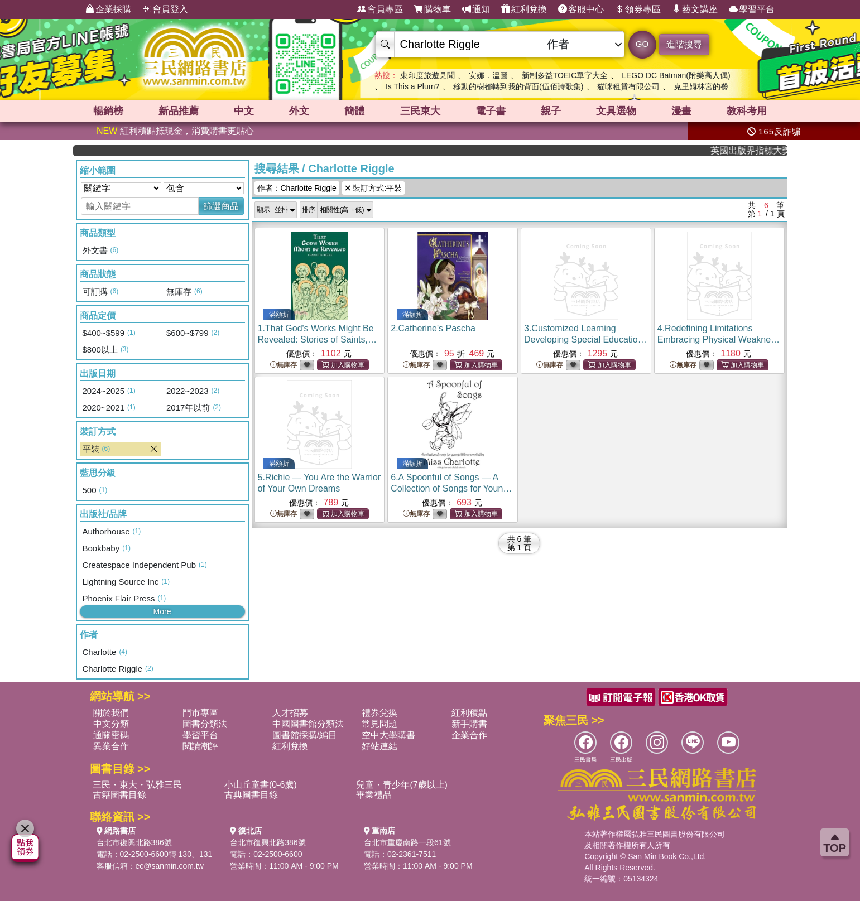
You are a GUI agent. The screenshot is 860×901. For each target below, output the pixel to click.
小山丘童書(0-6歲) (260, 784)
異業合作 (111, 746)
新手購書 (469, 724)
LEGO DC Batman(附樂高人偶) (676, 75)
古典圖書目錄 (251, 794)
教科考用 (747, 111)
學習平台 (752, 9)
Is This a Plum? (412, 86)
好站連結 (379, 746)
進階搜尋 (684, 44)
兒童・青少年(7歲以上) (402, 784)
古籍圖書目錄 (119, 794)
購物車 (432, 9)
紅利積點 (469, 712)
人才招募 (290, 712)
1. (317, 339)
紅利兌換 (524, 9)
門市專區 (200, 712)
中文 (244, 111)
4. (718, 339)
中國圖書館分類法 (308, 724)
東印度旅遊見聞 (427, 75)
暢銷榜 (108, 111)
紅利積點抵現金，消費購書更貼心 (175, 131)
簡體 (354, 111)
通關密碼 (111, 735)
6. (451, 488)
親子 (551, 111)
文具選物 (616, 111)
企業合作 (469, 735)
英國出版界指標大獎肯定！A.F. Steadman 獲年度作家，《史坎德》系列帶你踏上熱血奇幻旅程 (756, 150)
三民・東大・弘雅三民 (137, 784)
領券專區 (638, 9)
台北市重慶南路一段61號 (407, 842)
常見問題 (379, 724)
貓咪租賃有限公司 (628, 86)
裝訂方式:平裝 (373, 188)
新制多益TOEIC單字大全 (565, 75)
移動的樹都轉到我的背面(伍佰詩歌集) (518, 86)
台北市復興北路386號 (134, 842)
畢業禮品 (374, 794)
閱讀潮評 (200, 746)
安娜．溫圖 (488, 75)
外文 (299, 111)
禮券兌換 (379, 712)
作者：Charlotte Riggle (297, 188)
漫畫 (681, 111)
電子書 (490, 111)
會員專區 (380, 9)
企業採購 (108, 9)
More (162, 611)
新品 (178, 111)
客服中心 (581, 9)
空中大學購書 (388, 735)
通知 (476, 9)
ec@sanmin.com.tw (170, 865)
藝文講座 (695, 9)
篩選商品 (221, 206)
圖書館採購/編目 (304, 735)
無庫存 (283, 365)
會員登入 (165, 9)
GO (642, 44)
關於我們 (111, 712)
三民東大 (420, 111)
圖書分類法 (204, 724)
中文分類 (111, 724)
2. (433, 328)
